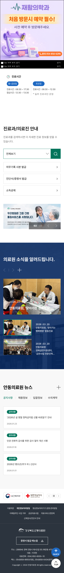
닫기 (59, 66)
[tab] (8, 398)
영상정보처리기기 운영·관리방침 (45, 508)
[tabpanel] (32, 441)
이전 (16, 104)
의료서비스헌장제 (47, 513)
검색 (56, 154)
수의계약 (52, 397)
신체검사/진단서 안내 (32, 518)
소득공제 (11, 190)
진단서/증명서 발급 (16, 178)
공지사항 (8, 397)
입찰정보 (37, 397)
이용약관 (10, 508)
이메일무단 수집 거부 (18, 513)
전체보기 (11, 153)
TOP (56, 564)
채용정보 (23, 397)
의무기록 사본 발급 (16, 167)
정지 (5, 104)
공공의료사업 (33, 513)
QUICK (56, 554)
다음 (31, 104)
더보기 (20, 270)
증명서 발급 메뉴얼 (29, 540)
